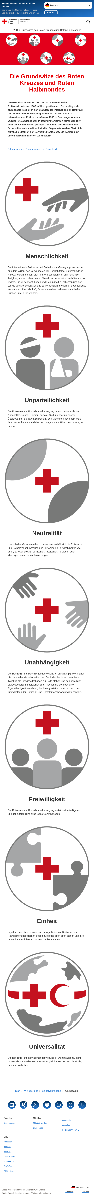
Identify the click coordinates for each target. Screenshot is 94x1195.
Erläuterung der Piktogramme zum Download (32, 149)
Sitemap (7, 1152)
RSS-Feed (8, 1166)
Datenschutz (9, 1156)
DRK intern (8, 1171)
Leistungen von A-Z (70, 1130)
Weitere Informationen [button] (41, 1193)
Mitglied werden (40, 1123)
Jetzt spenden (10, 1123)
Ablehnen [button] (69, 1192)
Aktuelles (66, 1125)
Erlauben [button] (85, 1192)
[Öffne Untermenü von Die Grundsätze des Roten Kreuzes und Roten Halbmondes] (47, 30)
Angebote (66, 1120)
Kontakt (7, 1147)
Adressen (8, 1142)
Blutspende (38, 1128)
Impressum (9, 1161)
